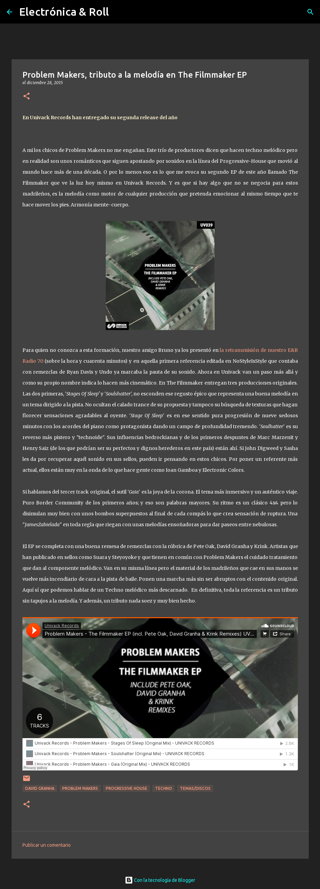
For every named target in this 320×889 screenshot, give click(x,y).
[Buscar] (310, 12)
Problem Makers (80, 788)
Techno (163, 788)
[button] (26, 96)
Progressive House (126, 788)
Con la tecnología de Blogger (160, 880)
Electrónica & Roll (64, 11)
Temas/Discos (195, 788)
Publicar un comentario (46, 845)
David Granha (39, 788)
